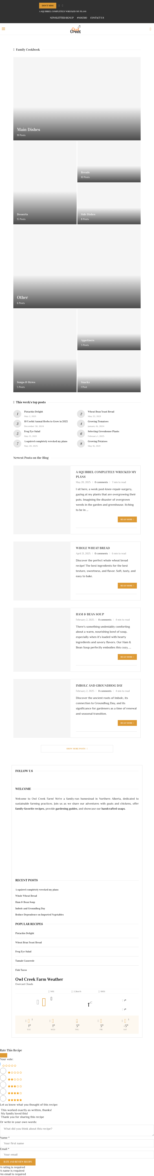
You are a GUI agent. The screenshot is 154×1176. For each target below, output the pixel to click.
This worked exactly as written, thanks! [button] (26, 1110)
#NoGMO (82, 17)
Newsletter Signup (62, 17)
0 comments (101, 482)
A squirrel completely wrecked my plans (62, 11)
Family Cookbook (26, 50)
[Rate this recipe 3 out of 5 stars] (3, 1085)
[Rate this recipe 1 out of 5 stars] (3, 1071)
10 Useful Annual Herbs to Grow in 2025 (46, 421)
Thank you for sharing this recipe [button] (22, 1117)
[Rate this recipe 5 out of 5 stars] (3, 1098)
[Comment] (77, 1130)
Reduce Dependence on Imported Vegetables (39, 914)
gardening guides (66, 808)
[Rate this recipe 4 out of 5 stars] (3, 1092)
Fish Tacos (21, 970)
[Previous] (59, 6)
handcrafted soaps (113, 808)
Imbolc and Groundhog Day (99, 686)
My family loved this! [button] (14, 1113)
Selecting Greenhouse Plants (103, 431)
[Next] (62, 6)
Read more (127, 519)
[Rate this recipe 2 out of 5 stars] (3, 1078)
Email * (4, 1149)
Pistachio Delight (33, 411)
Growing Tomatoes (98, 421)
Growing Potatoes (97, 441)
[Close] (3, 1055)
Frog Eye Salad (32, 431)
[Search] (150, 29)
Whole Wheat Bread (93, 548)
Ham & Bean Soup (90, 614)
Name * (5, 1137)
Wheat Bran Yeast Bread (101, 411)
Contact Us (97, 17)
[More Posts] (77, 748)
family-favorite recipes (29, 808)
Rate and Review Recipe (18, 1161)
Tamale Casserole (24, 961)
